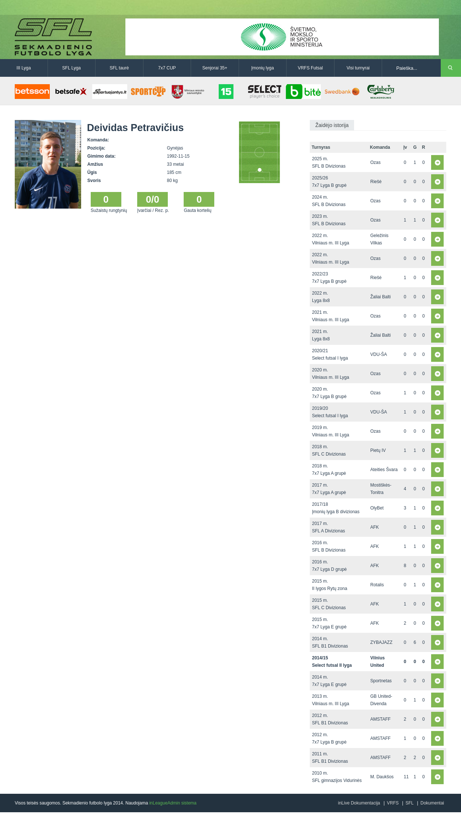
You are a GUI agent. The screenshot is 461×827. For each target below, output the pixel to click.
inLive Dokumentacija (359, 803)
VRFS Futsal (310, 68)
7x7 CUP (167, 68)
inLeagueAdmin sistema (173, 803)
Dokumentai (432, 803)
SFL (409, 803)
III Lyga (24, 68)
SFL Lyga (71, 68)
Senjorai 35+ (215, 68)
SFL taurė (119, 68)
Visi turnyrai (358, 68)
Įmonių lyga (262, 68)
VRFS (393, 803)
